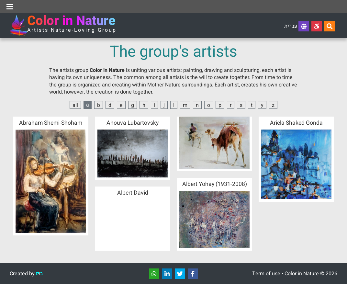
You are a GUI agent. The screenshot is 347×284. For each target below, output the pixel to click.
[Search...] (329, 26)
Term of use (266, 274)
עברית (296, 26)
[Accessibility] (316, 26)
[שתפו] (154, 273)
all (75, 105)
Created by (26, 274)
